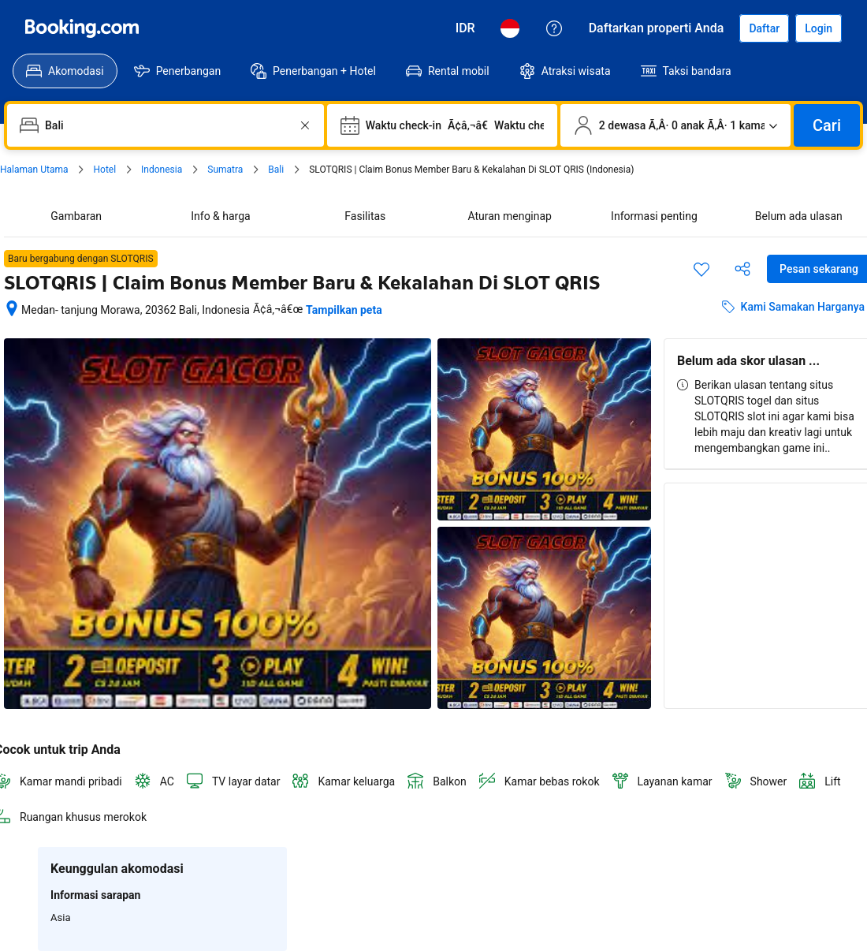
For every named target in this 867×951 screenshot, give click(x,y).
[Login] (818, 28)
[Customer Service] (554, 28)
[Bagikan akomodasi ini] (742, 269)
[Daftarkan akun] (764, 28)
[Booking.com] (82, 28)
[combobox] (167, 125)
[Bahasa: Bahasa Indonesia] (510, 28)
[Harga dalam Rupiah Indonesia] (465, 28)
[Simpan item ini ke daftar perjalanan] (701, 269)
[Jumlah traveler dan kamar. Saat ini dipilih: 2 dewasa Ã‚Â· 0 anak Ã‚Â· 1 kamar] (675, 125)
